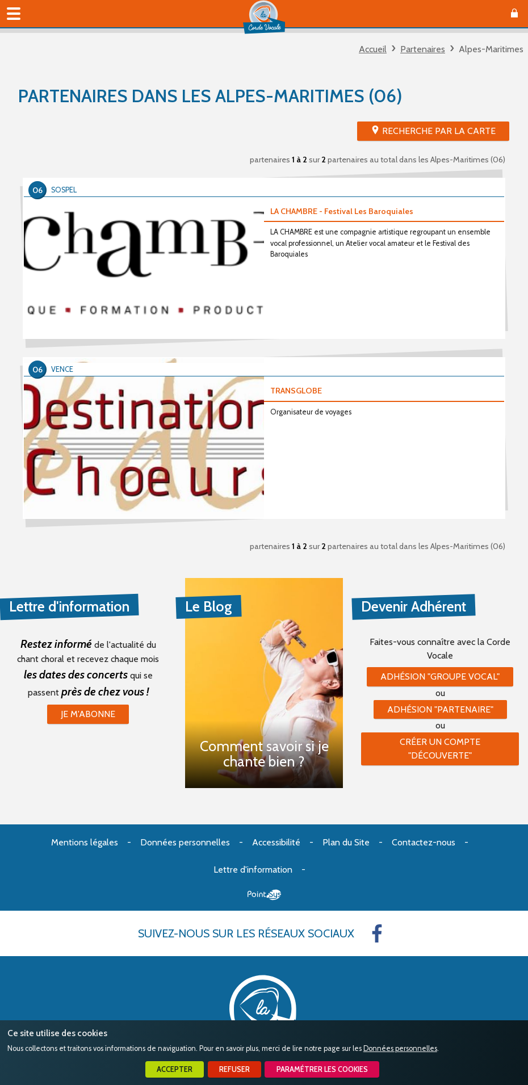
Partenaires (422, 49)
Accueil (373, 49)
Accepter (174, 1069)
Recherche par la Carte (439, 130)
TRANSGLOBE (296, 391)
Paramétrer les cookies (322, 1069)
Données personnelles (400, 1048)
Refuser (234, 1069)
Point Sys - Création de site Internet (264, 895)
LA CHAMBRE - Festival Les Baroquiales (341, 211)
